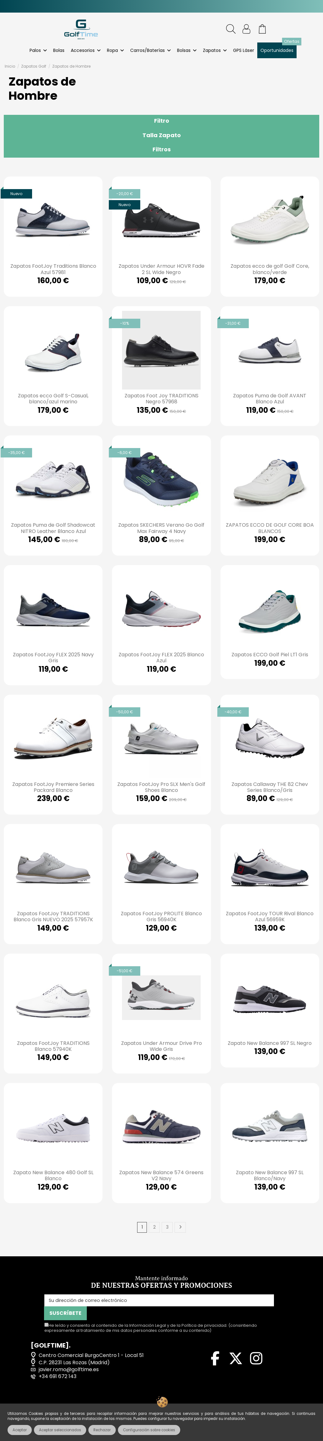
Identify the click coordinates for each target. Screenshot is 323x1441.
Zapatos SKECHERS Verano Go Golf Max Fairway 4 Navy (161, 528)
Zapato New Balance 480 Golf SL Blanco (53, 1175)
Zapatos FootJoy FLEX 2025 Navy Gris (53, 657)
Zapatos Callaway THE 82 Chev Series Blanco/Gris (269, 787)
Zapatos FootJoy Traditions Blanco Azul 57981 (53, 269)
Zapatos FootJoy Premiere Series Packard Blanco (53, 787)
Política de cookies (276, 1402)
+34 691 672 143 (57, 1365)
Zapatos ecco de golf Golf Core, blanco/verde (270, 269)
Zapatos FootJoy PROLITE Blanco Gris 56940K (161, 916)
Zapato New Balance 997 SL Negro (270, 1043)
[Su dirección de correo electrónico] (137, 1302)
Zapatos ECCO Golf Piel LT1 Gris (269, 654)
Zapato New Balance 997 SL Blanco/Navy (270, 1175)
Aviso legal (40, 1402)
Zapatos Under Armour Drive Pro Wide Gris (161, 1046)
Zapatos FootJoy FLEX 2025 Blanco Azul (161, 657)
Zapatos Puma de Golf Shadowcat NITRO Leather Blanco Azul (53, 528)
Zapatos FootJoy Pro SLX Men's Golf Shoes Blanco (161, 787)
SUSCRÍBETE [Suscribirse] (257, 1302)
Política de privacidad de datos (192, 1402)
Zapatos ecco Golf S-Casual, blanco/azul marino (53, 398)
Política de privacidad (203, 1314)
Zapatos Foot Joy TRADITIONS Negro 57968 (161, 398)
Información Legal (147, 1314)
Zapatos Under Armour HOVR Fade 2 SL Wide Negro (161, 269)
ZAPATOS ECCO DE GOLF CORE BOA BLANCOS (270, 528)
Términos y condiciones (101, 1402)
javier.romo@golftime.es (69, 1358)
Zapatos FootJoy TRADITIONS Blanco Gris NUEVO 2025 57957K (53, 916)
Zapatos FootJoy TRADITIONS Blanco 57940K (53, 1046)
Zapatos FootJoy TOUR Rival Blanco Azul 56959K (270, 916)
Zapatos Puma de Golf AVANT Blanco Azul (269, 398)
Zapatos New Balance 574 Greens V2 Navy (161, 1175)
